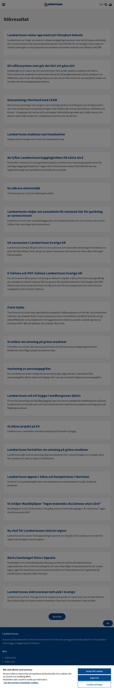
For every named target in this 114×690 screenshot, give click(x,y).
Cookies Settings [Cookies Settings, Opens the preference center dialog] (94, 684)
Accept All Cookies (94, 671)
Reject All (94, 678)
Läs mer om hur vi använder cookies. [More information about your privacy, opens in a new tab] (21, 682)
